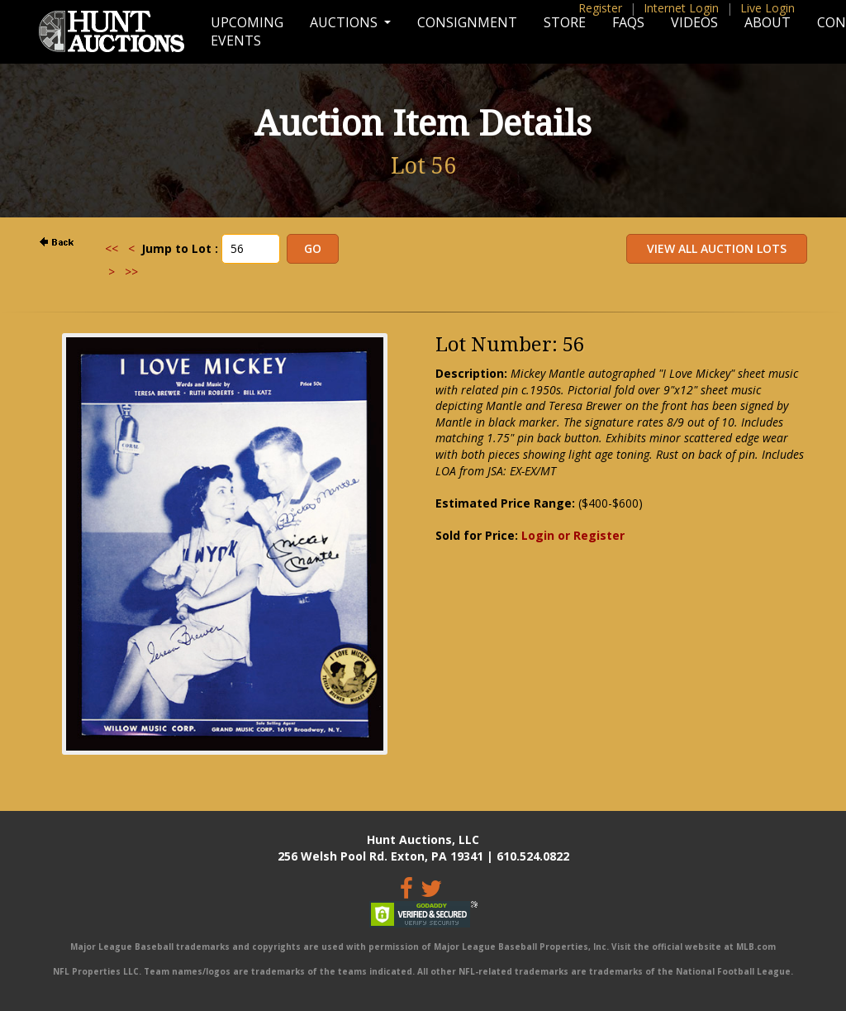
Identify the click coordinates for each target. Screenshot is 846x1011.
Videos (694, 22)
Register (600, 8)
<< (111, 248)
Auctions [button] (345, 22)
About (767, 22)
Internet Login (681, 8)
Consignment (467, 22)
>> (131, 271)
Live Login (767, 8)
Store (565, 22)
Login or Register (573, 535)
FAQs (628, 22)
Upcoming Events (247, 31)
